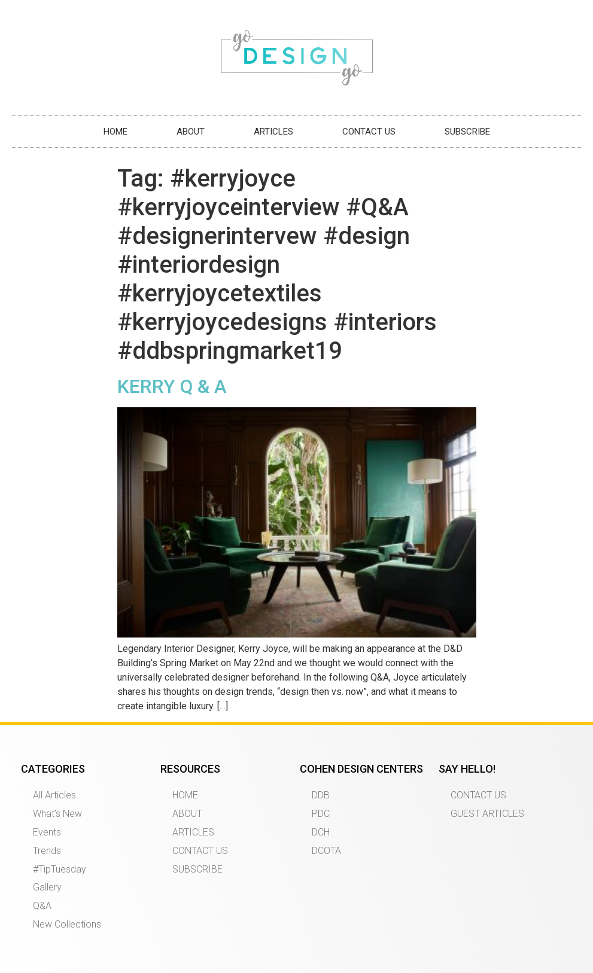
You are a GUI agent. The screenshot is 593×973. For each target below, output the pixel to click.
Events (47, 832)
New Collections (67, 924)
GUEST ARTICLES (487, 813)
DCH (321, 832)
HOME (115, 131)
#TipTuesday (59, 869)
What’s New (57, 813)
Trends (47, 850)
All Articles (54, 795)
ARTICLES (273, 131)
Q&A (42, 905)
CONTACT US (369, 131)
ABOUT (191, 131)
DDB (321, 795)
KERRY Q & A (172, 386)
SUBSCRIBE (467, 131)
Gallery (47, 887)
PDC (321, 813)
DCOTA (326, 850)
